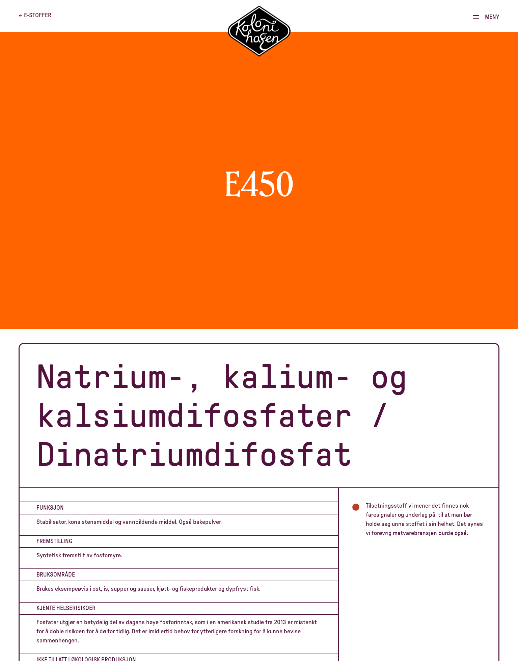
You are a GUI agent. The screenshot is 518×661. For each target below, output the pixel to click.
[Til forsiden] (259, 31)
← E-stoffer (35, 15)
